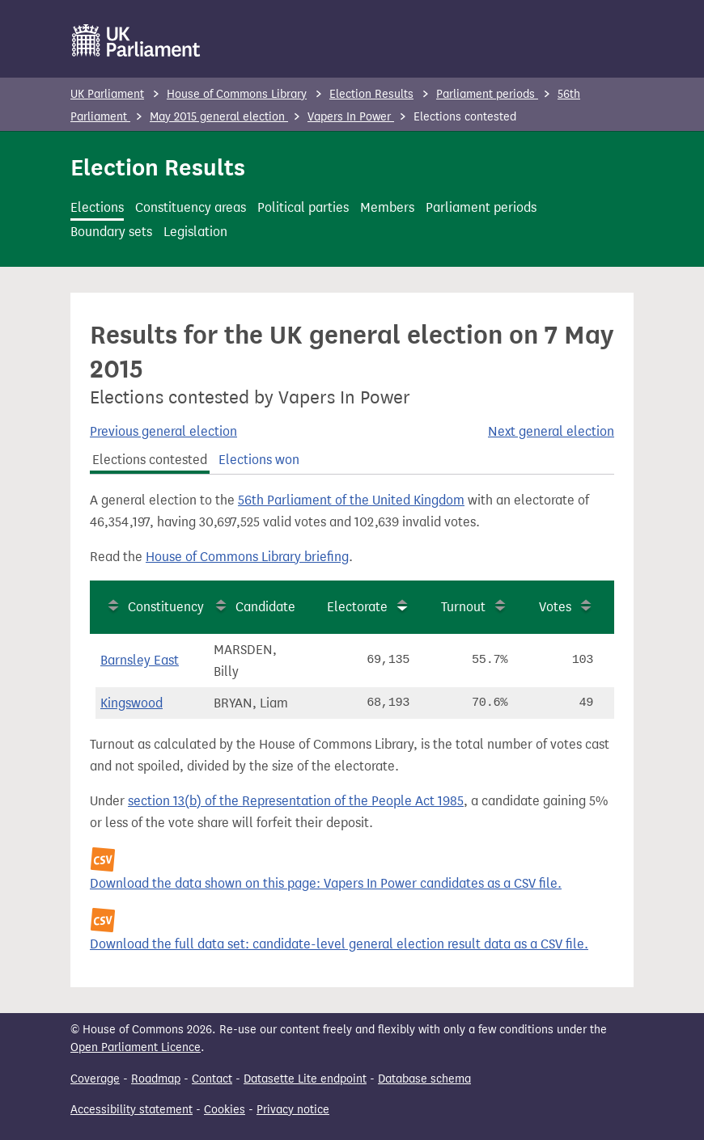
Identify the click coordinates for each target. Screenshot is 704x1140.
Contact (212, 1079)
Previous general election (163, 431)
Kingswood (131, 703)
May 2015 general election (219, 117)
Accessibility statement (131, 1110)
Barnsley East (139, 660)
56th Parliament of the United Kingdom (351, 500)
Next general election (551, 431)
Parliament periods (487, 94)
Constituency (166, 606)
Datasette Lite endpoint (305, 1079)
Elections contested (149, 459)
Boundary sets (111, 231)
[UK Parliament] (136, 40)
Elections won (258, 459)
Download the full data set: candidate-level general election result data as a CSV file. (339, 944)
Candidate (265, 606)
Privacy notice (293, 1110)
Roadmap (155, 1079)
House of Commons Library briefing (247, 556)
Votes (555, 606)
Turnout (463, 606)
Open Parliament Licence (135, 1047)
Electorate (357, 606)
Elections (97, 207)
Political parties (303, 207)
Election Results (371, 94)
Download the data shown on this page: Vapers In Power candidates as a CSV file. (326, 883)
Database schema (424, 1079)
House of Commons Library (237, 94)
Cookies (224, 1110)
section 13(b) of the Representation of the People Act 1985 (296, 801)
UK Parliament (107, 94)
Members (387, 207)
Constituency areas (190, 207)
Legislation (195, 231)
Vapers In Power (350, 117)
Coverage (95, 1079)
